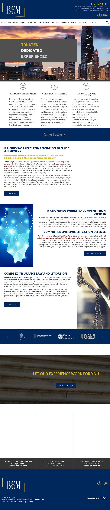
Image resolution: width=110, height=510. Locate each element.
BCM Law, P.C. (11, 162)
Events (73, 22)
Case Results (55, 22)
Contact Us (92, 22)
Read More (12, 193)
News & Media (44, 22)
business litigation (45, 238)
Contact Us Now (66, 386)
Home (3, 22)
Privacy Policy (22, 502)
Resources (65, 22)
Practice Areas (32, 22)
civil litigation (65, 236)
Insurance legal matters (12, 278)
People (22, 22)
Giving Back (82, 22)
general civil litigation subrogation (64, 238)
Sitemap (30, 502)
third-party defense (83, 238)
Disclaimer (13, 502)
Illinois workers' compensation (59, 218)
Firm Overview (13, 22)
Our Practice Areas (94, 254)
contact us (34, 291)
